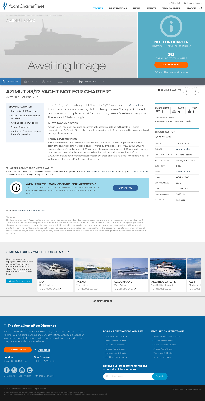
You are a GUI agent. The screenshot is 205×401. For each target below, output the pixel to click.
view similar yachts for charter (100, 171)
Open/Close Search (201, 8)
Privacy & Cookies (193, 389)
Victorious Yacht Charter (165, 344)
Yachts (98, 8)
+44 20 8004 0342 (16, 361)
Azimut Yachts (183, 149)
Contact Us (125, 188)
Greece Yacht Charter (115, 349)
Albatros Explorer (164, 281)
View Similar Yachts (171, 65)
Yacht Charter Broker (139, 171)
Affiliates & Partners (44, 375)
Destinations (118, 8)
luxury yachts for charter (176, 72)
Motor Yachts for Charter (37, 15)
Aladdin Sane (123, 281)
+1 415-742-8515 (44, 361)
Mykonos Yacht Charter (116, 353)
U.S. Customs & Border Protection (29, 210)
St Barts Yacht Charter (115, 344)
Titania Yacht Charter (163, 353)
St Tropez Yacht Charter (116, 336)
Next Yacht (195, 91)
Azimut (134, 105)
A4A (41, 281)
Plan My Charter (17, 349)
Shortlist (176, 3)
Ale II (192, 281)
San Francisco (42, 357)
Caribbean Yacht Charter (116, 357)
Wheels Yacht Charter (163, 340)
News (136, 8)
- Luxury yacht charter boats (32, 6)
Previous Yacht (186, 91)
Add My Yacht (24, 375)
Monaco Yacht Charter (115, 340)
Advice (191, 8)
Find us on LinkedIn (30, 370)
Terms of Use (177, 389)
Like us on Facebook (7, 370)
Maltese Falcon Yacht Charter (167, 336)
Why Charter (171, 8)
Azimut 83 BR (183, 171)
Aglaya (81, 281)
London (8, 357)
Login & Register (194, 3)
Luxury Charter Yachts (15, 15)
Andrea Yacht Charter (163, 349)
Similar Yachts (171, 90)
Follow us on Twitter (14, 370)
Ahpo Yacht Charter (163, 357)
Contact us (44, 349)
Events (151, 8)
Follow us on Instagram (22, 370)
